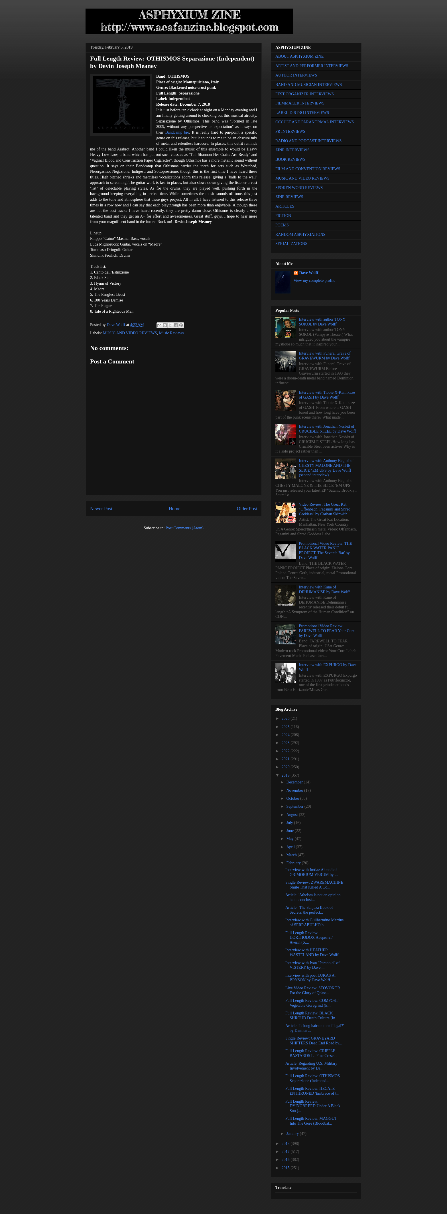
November (295, 790)
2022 (286, 751)
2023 (286, 743)
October (293, 798)
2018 (286, 1143)
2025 (286, 727)
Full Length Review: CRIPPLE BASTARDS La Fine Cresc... (311, 1053)
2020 (286, 767)
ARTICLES (284, 206)
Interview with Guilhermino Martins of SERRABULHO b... (314, 922)
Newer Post (101, 508)
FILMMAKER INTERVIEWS (299, 103)
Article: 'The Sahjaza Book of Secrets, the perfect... (309, 909)
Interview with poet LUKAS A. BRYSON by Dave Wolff (310, 977)
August (292, 815)
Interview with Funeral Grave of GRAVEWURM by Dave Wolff (325, 355)
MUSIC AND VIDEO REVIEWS (130, 333)
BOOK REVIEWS (290, 159)
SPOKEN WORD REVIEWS (299, 188)
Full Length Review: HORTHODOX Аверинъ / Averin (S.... (309, 938)
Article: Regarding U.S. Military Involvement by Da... (311, 1065)
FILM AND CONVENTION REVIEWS (307, 169)
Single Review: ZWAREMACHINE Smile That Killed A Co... (314, 884)
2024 (286, 735)
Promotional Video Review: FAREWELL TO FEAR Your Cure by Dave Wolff (327, 631)
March (292, 855)
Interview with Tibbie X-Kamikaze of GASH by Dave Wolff (327, 394)
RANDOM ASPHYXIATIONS (300, 234)
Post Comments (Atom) (185, 528)
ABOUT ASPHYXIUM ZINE (299, 56)
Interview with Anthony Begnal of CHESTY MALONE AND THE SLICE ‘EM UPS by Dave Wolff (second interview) (326, 468)
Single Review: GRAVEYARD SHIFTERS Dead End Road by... (313, 1040)
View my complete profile (315, 280)
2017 (286, 1151)
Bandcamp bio (177, 132)
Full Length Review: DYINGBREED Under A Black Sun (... (312, 1106)
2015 (286, 1168)
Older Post (247, 508)
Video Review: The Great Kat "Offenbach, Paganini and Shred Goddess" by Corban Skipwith (324, 509)
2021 (286, 759)
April (291, 847)
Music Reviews (171, 333)
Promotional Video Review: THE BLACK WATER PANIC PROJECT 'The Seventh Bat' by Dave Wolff (325, 550)
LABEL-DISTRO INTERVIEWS (302, 112)
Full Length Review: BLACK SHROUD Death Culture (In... (311, 1015)
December (295, 782)
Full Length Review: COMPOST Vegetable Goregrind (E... (311, 1003)
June (290, 831)
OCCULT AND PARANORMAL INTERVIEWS (314, 122)
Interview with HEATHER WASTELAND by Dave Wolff (311, 952)
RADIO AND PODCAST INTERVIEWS (308, 141)
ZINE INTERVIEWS (292, 150)
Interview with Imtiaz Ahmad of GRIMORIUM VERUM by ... (311, 872)
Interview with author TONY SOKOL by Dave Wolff (322, 321)
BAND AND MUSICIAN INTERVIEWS (308, 85)
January (293, 1133)
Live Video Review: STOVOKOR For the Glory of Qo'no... (312, 990)
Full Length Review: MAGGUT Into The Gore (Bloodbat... (311, 1120)
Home (174, 508)
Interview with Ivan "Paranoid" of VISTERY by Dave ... (312, 965)
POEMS (282, 225)
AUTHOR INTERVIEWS (296, 75)
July (290, 823)
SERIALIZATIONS (291, 244)
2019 (286, 775)
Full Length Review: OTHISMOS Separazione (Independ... (312, 1078)
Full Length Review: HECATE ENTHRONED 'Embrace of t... (312, 1091)
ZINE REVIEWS (289, 197)
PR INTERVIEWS (290, 131)
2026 (286, 718)
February (294, 863)
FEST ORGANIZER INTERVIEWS (304, 94)
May (290, 839)
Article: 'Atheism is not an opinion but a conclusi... (312, 897)
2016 (286, 1159)
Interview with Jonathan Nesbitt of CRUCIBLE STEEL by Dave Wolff (327, 428)
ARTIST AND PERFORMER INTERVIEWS (311, 66)
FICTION (283, 216)
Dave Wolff (308, 273)
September (295, 806)
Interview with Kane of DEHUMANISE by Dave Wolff (324, 589)
